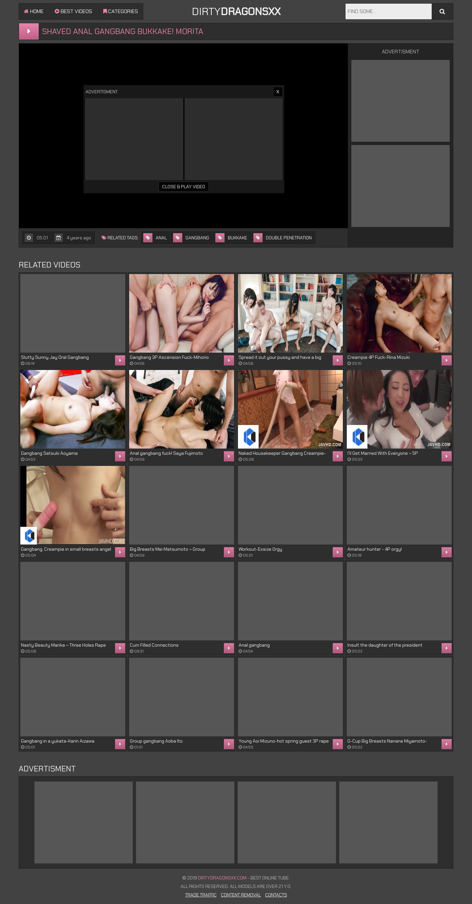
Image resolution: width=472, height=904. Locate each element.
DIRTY (236, 11)
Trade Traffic (201, 895)
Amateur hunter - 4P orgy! (374, 549)
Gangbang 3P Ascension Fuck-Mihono (169, 357)
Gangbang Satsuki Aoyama (49, 453)
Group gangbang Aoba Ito (156, 741)
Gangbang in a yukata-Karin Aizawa (57, 741)
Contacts (276, 895)
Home (34, 11)
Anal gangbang (254, 645)
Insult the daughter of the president (385, 645)
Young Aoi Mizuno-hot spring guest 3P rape (284, 741)
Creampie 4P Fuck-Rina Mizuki (378, 357)
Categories (120, 11)
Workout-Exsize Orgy (260, 549)
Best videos (73, 11)
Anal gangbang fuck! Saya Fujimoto (166, 453)
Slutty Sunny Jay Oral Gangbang (55, 357)
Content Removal (241, 895)
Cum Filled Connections (154, 645)
